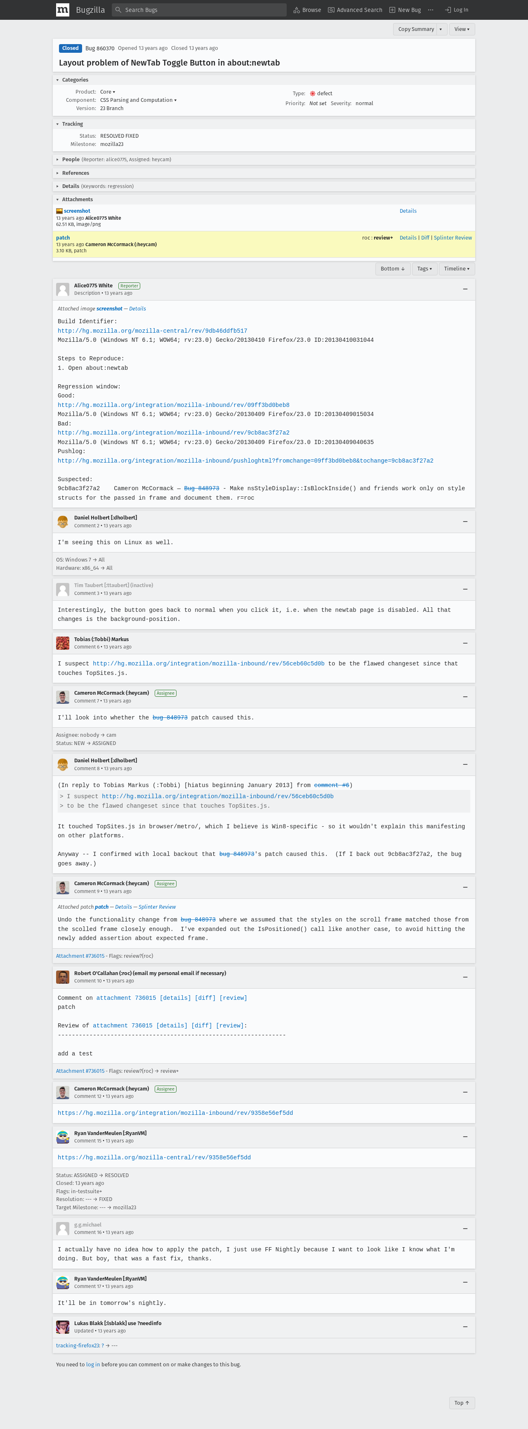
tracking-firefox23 (77, 1345)
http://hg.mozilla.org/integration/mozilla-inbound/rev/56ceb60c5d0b (206, 663)
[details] (173, 998)
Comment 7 (86, 701)
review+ (383, 238)
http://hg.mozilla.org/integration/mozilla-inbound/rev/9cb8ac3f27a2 (172, 433)
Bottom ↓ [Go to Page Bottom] (393, 269)
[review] (231, 998)
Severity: (341, 103)
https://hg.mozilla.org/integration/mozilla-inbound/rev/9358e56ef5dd (174, 1113)
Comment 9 (86, 891)
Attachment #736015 (80, 956)
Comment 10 (88, 981)
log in (93, 1364)
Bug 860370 (100, 48)
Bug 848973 (199, 488)
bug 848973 (168, 718)
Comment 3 (86, 593)
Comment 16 (87, 1232)
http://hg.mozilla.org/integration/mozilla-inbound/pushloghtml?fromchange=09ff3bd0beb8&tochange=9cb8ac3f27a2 (243, 461)
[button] (456, 9)
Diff (425, 238)
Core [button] (108, 92)
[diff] (203, 998)
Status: (88, 136)
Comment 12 (87, 1096)
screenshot (73, 211)
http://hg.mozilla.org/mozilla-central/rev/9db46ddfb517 (151, 331)
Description (87, 293)
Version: (86, 108)
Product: (85, 92)
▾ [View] (440, 29)
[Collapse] (465, 289)
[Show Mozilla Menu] (62, 9)
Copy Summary (416, 29)
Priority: (295, 103)
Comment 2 (86, 526)
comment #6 (328, 785)
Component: (81, 100)
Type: (299, 93)
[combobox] (199, 9)
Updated (84, 1331)
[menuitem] (307, 9)
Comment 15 (87, 1141)
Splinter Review (453, 238)
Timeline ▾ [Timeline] (457, 269)
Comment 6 (86, 647)
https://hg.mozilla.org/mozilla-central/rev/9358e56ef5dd (153, 1157)
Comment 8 (87, 768)
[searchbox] (199, 9)
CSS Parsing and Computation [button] (138, 100)
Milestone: (83, 144)
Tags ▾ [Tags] (424, 269)
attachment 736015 (125, 998)
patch (63, 238)
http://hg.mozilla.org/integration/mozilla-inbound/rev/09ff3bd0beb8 (172, 405)
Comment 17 (87, 1286)
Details (408, 211)
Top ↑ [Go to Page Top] (462, 1403)
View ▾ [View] (462, 29)
